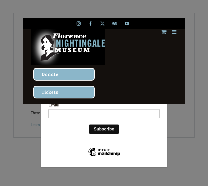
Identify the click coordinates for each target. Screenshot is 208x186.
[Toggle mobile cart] (164, 32)
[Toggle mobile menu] (174, 32)
